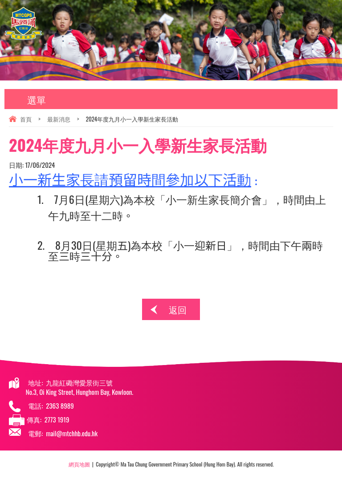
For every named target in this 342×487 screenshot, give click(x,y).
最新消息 (58, 118)
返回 (178, 309)
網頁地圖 (79, 464)
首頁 (26, 118)
